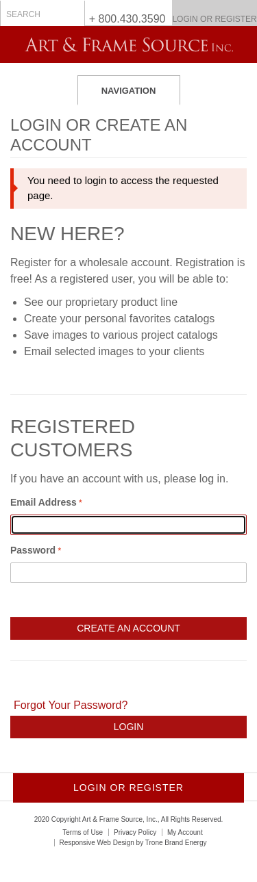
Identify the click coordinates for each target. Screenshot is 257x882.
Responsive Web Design (97, 842)
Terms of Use (82, 832)
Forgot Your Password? (70, 705)
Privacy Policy (135, 832)
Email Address (43, 502)
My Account (185, 832)
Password (33, 550)
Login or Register (214, 19)
